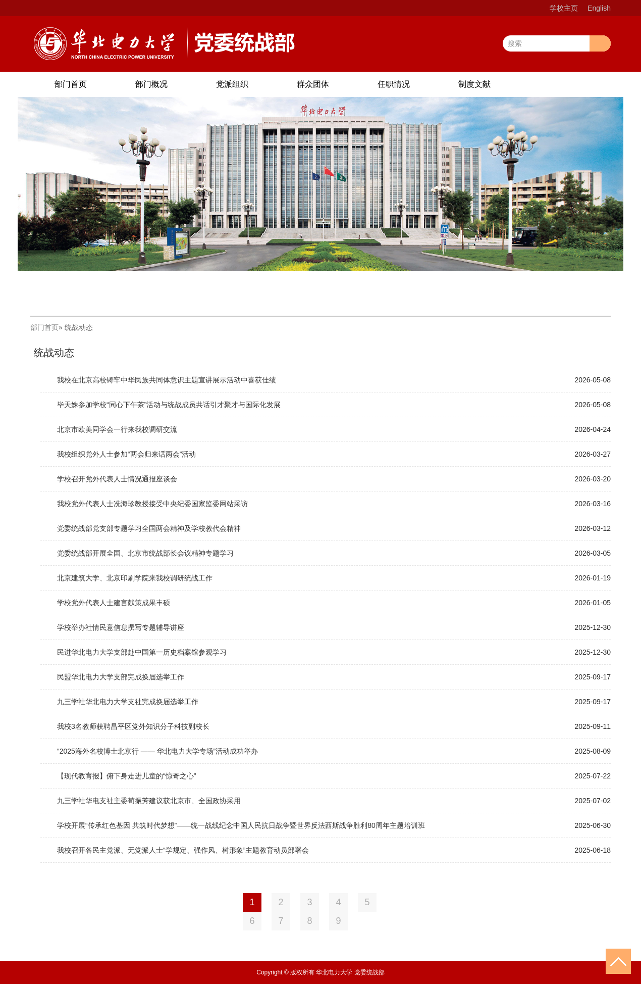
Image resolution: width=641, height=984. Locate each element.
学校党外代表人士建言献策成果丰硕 (113, 603)
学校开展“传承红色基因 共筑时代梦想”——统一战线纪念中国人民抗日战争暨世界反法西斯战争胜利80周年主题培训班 (241, 825)
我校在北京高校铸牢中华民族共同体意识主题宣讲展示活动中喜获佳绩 (166, 380)
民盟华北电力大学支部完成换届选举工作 (120, 677)
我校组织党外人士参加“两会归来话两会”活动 (126, 454)
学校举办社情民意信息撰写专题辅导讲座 (120, 627)
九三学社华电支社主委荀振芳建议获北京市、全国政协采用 (149, 801)
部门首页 (71, 84)
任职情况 (394, 84)
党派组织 (232, 84)
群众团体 (313, 84)
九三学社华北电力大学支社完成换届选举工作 (127, 702)
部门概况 (151, 84)
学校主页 (564, 8)
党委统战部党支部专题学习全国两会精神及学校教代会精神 (149, 528)
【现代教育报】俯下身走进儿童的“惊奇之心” (126, 776)
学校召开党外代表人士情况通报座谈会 (117, 479)
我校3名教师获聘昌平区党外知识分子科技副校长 (133, 726)
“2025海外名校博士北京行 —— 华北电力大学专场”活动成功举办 (157, 751)
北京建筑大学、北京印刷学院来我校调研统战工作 (134, 578)
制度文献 (474, 84)
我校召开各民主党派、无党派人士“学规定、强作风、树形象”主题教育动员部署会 (183, 850)
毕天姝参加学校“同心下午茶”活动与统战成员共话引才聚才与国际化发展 (169, 405)
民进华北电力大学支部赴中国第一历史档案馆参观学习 (142, 652)
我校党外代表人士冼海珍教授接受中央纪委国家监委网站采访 (152, 504)
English (599, 8)
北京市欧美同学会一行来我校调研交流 (117, 429)
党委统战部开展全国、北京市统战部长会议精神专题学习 (145, 553)
